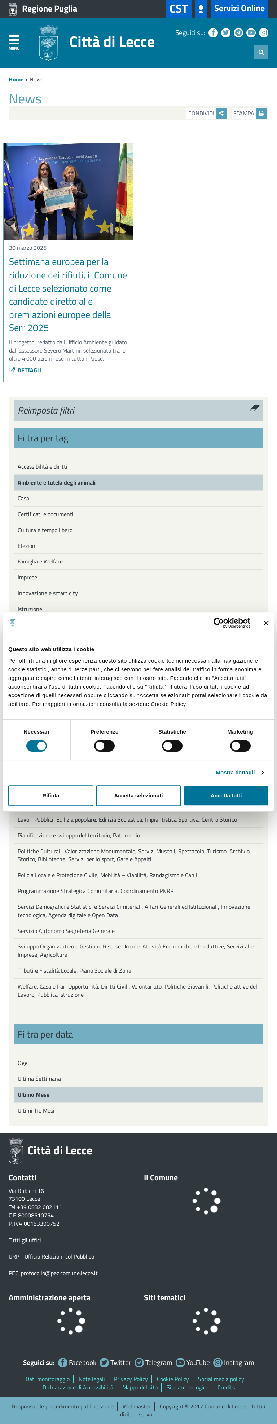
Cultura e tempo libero (45, 530)
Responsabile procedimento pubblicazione (63, 1406)
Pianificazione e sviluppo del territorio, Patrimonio (79, 835)
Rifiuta (50, 795)
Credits (226, 1387)
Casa (23, 498)
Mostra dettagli (235, 772)
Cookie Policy (173, 1379)
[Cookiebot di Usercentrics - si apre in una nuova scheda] (218, 623)
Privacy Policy (131, 1379)
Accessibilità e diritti (42, 466)
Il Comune (161, 1177)
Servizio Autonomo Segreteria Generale (66, 931)
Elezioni (27, 545)
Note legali (92, 1379)
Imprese (27, 577)
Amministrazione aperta (50, 1297)
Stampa (250, 113)
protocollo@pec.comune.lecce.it (59, 1273)
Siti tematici (164, 1297)
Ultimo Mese (33, 1094)
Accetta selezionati (138, 795)
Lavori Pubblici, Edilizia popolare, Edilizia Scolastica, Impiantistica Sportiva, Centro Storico (127, 819)
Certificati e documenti (46, 514)
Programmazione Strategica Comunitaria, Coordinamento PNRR (96, 890)
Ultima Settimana (39, 1078)
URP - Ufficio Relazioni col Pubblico (51, 1256)
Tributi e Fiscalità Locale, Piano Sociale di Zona (74, 970)
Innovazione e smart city (48, 593)
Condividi (207, 113)
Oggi (23, 1062)
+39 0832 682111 (39, 1207)
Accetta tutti (226, 795)
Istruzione (30, 609)
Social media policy (221, 1379)
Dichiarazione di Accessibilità (78, 1387)
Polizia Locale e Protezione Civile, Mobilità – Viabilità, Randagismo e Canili (108, 875)
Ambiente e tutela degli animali (57, 482)
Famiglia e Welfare (40, 561)
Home (16, 79)
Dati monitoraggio (48, 1379)
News (36, 79)
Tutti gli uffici (25, 1240)
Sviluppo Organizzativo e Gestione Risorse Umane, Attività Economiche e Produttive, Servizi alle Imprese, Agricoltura (136, 950)
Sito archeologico (187, 1387)
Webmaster (137, 1406)
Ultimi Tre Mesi (36, 1110)
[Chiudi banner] (266, 622)
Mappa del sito (140, 1387)
